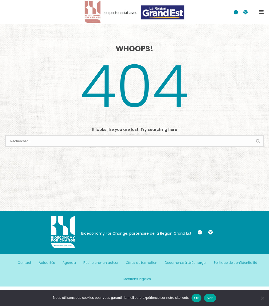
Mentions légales (137, 279)
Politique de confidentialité (235, 263)
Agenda (69, 263)
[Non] (262, 298)
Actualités (47, 263)
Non (210, 298)
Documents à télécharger (185, 263)
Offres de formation (141, 263)
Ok (196, 298)
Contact (24, 263)
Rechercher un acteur (100, 263)
